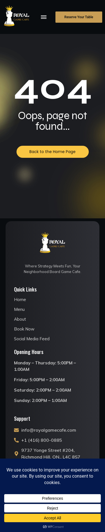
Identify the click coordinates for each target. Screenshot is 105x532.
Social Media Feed (32, 338)
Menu (19, 309)
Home (20, 299)
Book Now (24, 329)
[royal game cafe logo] (17, 17)
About (20, 319)
